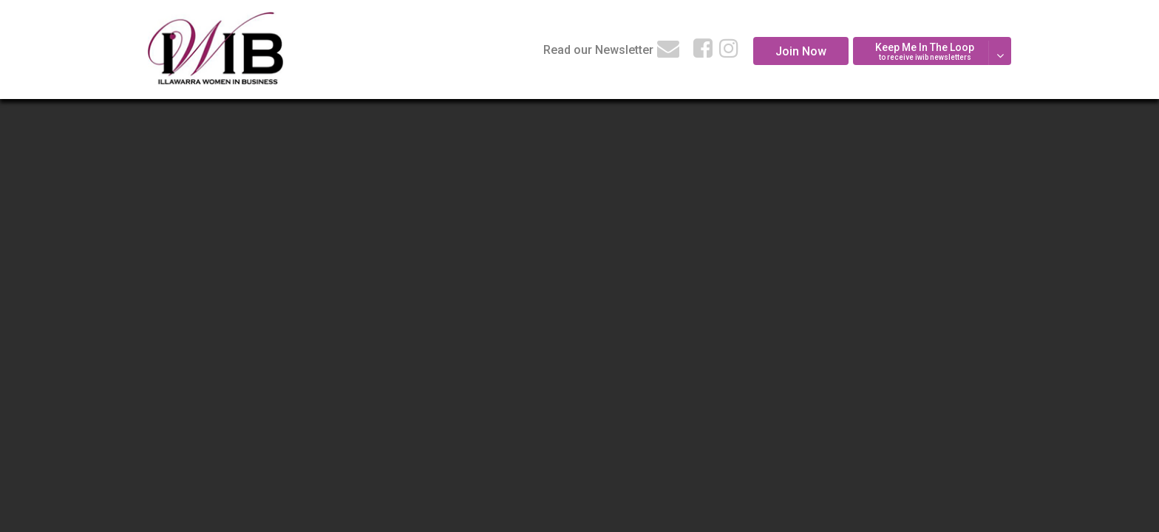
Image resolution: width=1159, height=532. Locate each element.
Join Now (800, 51)
